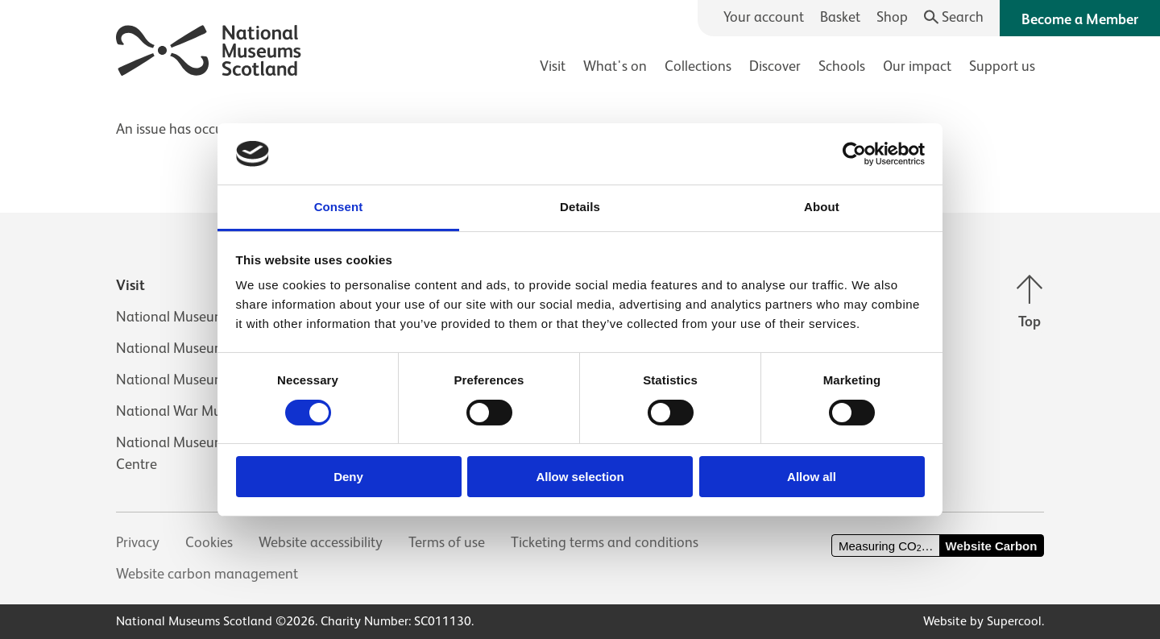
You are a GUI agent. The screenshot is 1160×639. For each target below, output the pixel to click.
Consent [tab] (338, 207)
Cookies (209, 542)
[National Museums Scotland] (209, 48)
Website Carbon (992, 546)
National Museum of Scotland (208, 317)
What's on (615, 66)
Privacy (138, 542)
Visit (553, 66)
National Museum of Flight (198, 348)
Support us (1002, 66)
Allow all (811, 476)
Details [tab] (580, 207)
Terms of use (446, 542)
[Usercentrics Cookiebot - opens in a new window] (854, 154)
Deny (348, 476)
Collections (698, 66)
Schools (841, 66)
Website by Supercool (982, 621)
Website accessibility (321, 542)
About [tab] (821, 207)
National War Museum (185, 411)
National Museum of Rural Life (209, 379)
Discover (775, 66)
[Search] (954, 17)
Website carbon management (207, 574)
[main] (580, 121)
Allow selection (580, 476)
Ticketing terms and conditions (604, 542)
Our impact (917, 66)
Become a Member (1079, 19)
